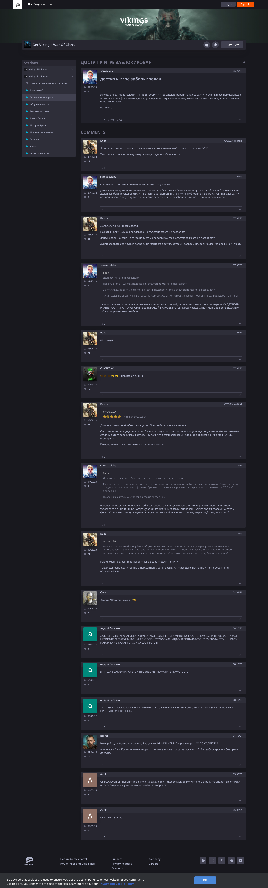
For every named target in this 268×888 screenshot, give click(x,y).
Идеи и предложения (41, 132)
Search (51, 4)
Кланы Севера (37, 118)
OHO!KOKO (107, 368)
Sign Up (245, 4)
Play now (232, 44)
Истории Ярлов (38, 125)
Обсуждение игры (40, 104)
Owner (104, 592)
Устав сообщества (39, 153)
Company (154, 859)
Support (117, 859)
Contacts (117, 868)
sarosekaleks (108, 71)
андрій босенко (110, 628)
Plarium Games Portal (73, 859)
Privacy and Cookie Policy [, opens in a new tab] (116, 884)
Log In (228, 4)
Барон (104, 141)
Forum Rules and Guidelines (77, 863)
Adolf (103, 774)
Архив (33, 146)
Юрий (104, 736)
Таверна (34, 139)
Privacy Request (122, 863)
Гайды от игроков (39, 111)
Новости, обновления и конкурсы (49, 83)
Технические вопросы (42, 97)
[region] (134, 880)
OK (205, 880)
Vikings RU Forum (38, 76)
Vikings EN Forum (38, 69)
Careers (153, 863)
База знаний (36, 90)
